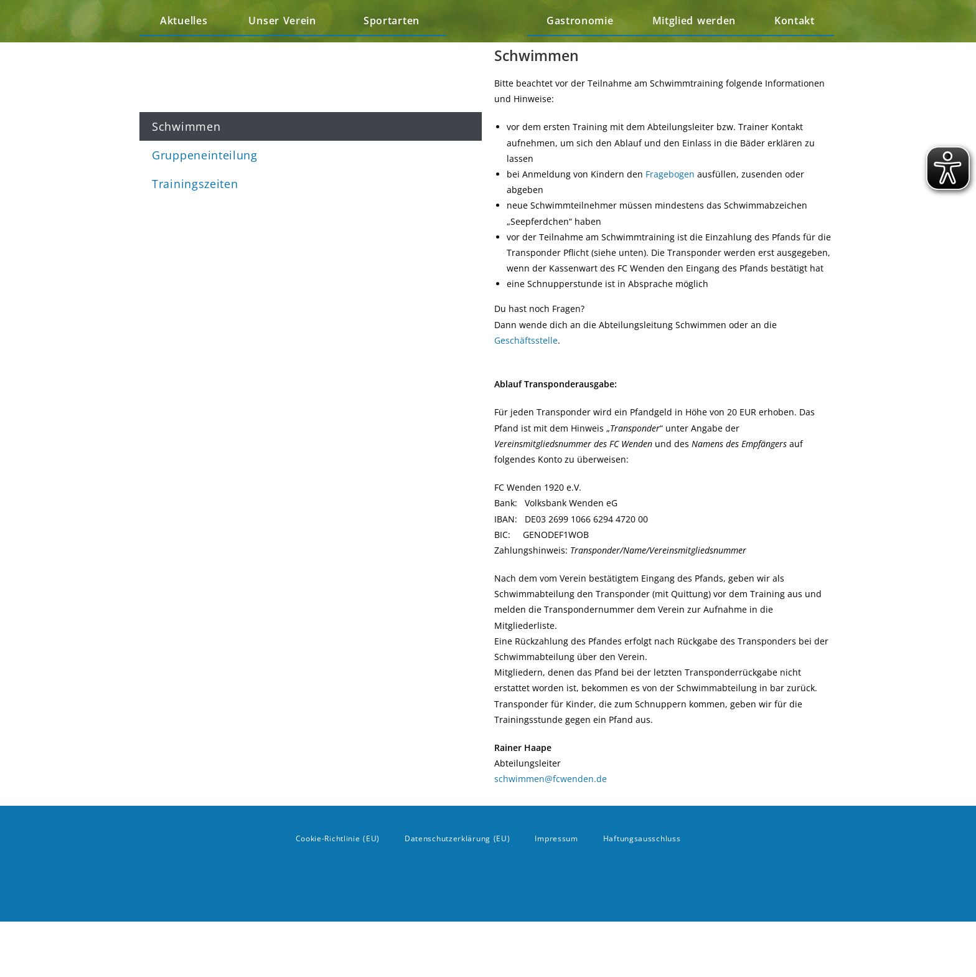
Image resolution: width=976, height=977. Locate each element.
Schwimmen (186, 126)
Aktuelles (183, 48)
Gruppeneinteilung (205, 155)
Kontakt (794, 48)
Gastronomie (580, 48)
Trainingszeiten (195, 183)
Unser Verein (285, 48)
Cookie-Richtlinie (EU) (338, 894)
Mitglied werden (694, 48)
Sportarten (395, 48)
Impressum (556, 894)
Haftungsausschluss (642, 894)
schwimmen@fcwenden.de (550, 835)
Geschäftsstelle (526, 396)
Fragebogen (670, 230)
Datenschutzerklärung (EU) (457, 894)
